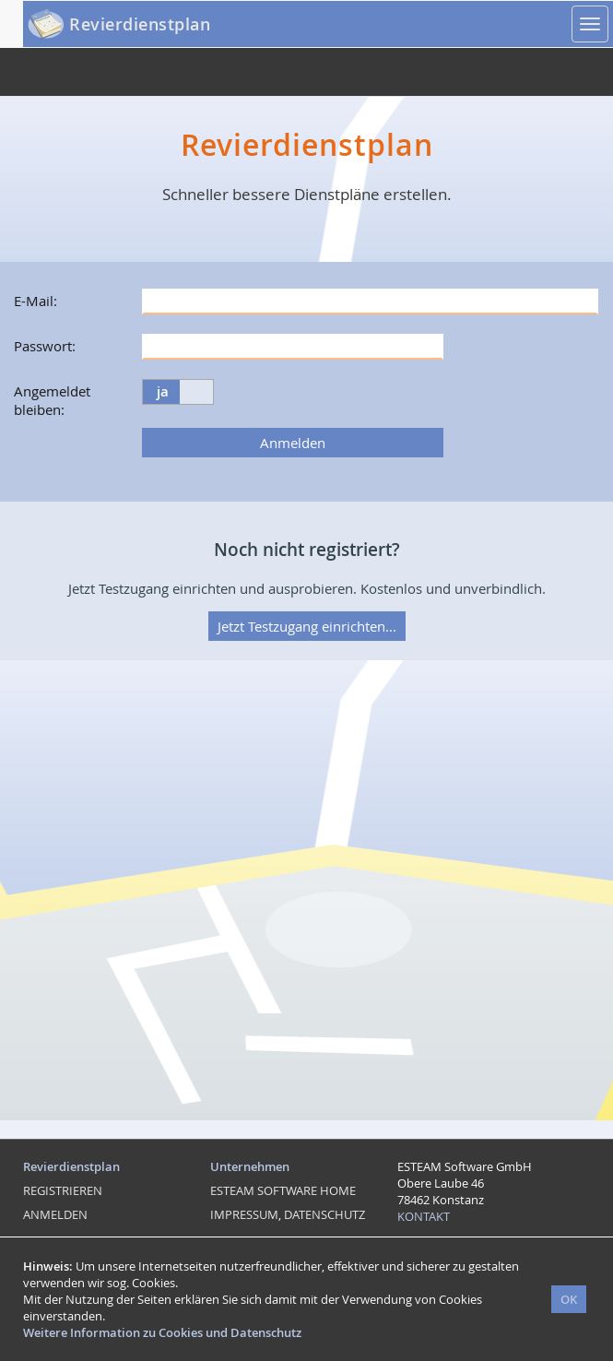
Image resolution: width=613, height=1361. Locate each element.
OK (568, 1299)
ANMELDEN (55, 1214)
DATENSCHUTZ (324, 1214)
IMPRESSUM (244, 1214)
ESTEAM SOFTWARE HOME (283, 1190)
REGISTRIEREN (62, 1190)
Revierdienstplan (139, 24)
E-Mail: (35, 300)
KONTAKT (423, 1216)
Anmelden (292, 442)
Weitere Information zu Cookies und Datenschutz (162, 1332)
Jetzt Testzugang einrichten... (307, 626)
